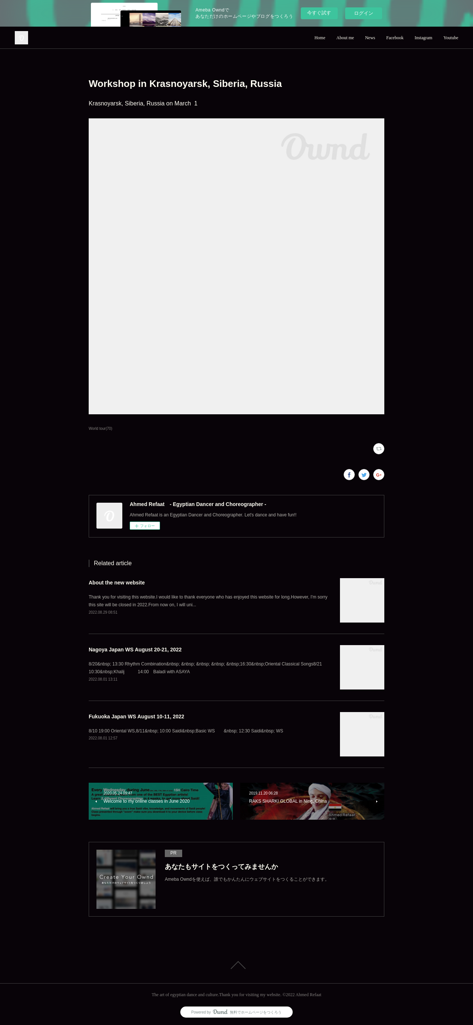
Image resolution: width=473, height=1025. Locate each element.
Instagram (423, 37)
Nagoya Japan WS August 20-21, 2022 (135, 650)
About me (345, 37)
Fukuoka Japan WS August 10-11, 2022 (136, 716)
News (370, 37)
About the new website (117, 583)
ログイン (363, 13)
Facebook (395, 37)
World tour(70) (100, 428)
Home (319, 37)
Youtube (450, 37)
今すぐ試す (319, 13)
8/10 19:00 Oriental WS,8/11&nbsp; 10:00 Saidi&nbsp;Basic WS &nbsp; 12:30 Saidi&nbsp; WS (188, 731)
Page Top (236, 965)
